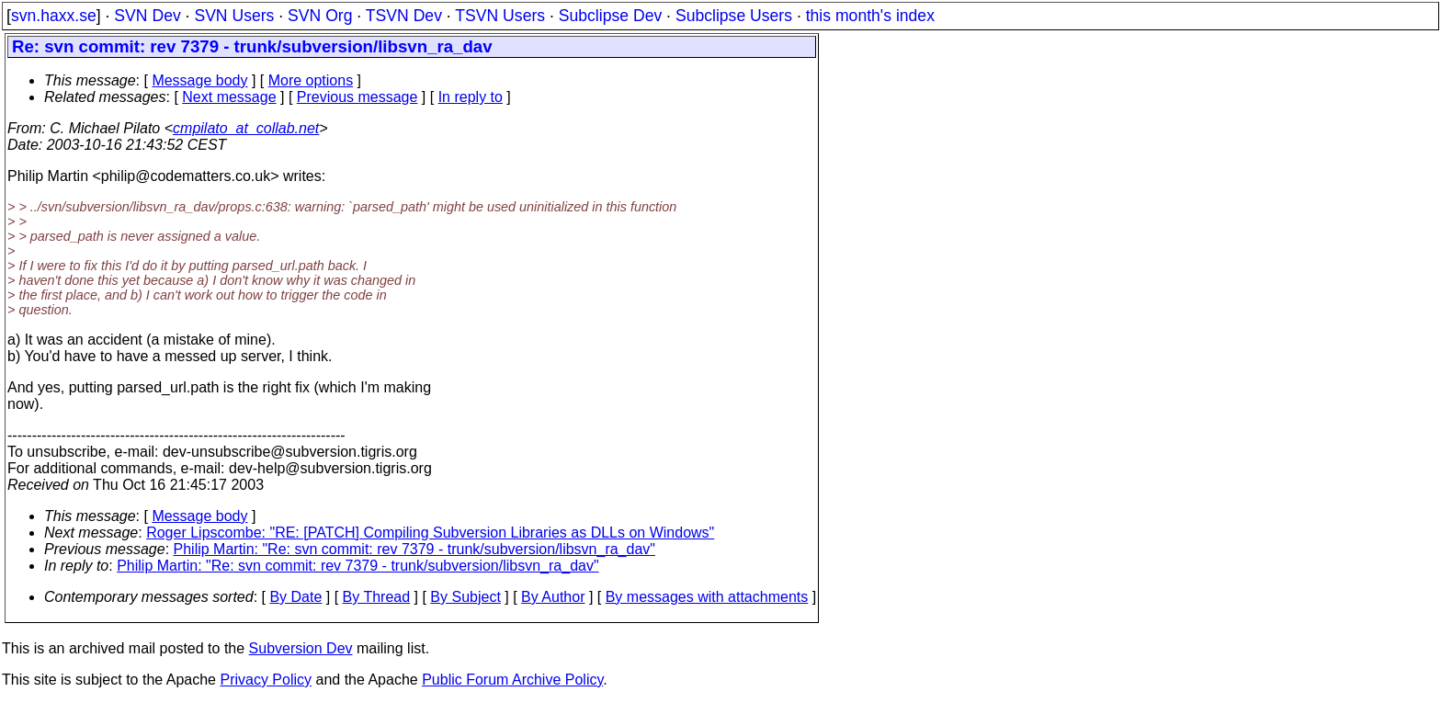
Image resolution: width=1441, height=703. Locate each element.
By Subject (465, 597)
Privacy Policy (266, 679)
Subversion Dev (301, 648)
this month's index (870, 15)
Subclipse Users (733, 15)
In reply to (470, 97)
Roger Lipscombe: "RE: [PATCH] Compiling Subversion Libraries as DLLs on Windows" (430, 532)
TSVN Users (500, 15)
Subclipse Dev (610, 15)
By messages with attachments (707, 597)
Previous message (357, 97)
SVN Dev (147, 15)
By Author (552, 597)
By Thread (377, 597)
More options (311, 80)
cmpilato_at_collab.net (246, 128)
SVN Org (320, 15)
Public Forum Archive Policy (512, 679)
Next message (229, 97)
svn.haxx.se (53, 15)
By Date (295, 597)
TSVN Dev (404, 15)
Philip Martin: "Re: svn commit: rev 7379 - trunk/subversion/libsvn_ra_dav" (414, 549)
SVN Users (234, 15)
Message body (199, 80)
